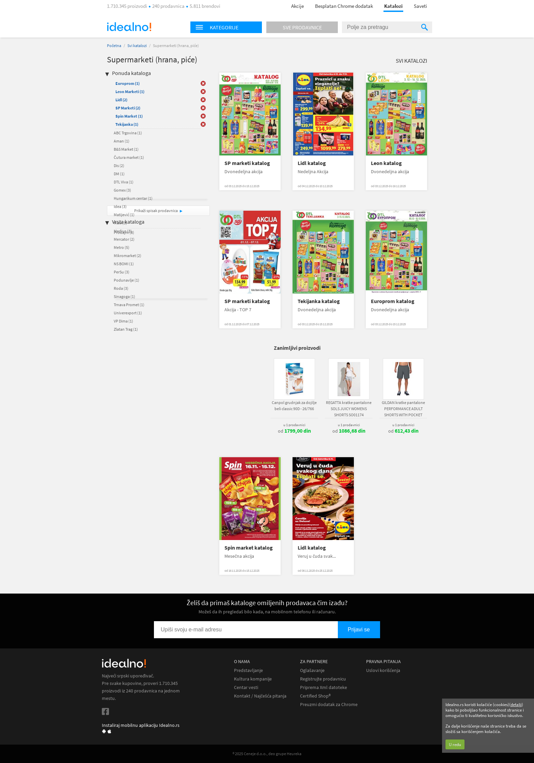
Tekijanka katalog (319, 301)
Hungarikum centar (133, 198)
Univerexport (128, 312)
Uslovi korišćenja (383, 670)
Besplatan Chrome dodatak (344, 6)
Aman (121, 141)
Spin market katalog (248, 547)
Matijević (124, 214)
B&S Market (126, 149)
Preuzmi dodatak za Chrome (329, 704)
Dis (119, 165)
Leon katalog (386, 163)
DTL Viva (124, 181)
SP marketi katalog (247, 163)
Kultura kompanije (253, 679)
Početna (114, 45)
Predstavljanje (248, 670)
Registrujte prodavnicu (323, 679)
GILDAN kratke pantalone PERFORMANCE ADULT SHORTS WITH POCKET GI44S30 (403, 411)
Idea (120, 206)
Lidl (121, 99)
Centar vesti (246, 687)
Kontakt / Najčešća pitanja (260, 696)
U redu (455, 744)
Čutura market (129, 157)
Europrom (127, 83)
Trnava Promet (129, 304)
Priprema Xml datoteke (323, 687)
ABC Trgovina (128, 132)
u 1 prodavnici (294, 424)
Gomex (122, 190)
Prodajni (124, 232)
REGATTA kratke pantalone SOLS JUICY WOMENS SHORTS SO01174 (349, 408)
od (294, 431)
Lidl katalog (312, 163)
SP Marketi (127, 107)
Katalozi (393, 6)
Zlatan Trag (126, 329)
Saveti (420, 6)
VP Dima (123, 321)
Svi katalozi (137, 45)
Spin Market (129, 116)
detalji (516, 704)
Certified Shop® (315, 696)
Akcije (297, 6)
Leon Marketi (129, 91)
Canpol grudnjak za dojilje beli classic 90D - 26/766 (294, 405)
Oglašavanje (312, 670)
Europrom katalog (392, 301)
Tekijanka (126, 124)
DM (119, 173)
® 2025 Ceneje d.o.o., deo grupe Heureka (267, 753)
